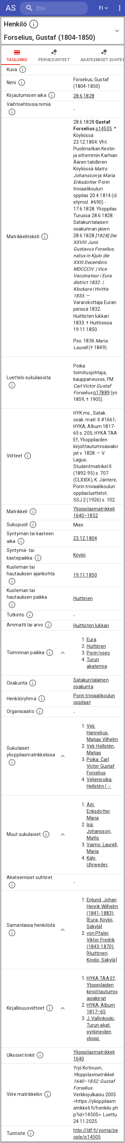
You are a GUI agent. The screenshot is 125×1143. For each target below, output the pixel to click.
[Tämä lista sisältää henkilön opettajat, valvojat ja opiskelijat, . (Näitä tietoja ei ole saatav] (12, 885)
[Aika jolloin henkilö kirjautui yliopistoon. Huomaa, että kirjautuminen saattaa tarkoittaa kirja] (51, 95)
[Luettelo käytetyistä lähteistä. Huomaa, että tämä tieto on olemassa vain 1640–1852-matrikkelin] (27, 455)
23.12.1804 (85, 538)
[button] (62, 30)
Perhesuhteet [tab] (54, 55)
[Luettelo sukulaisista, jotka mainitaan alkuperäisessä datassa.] (12, 385)
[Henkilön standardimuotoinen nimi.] (21, 82)
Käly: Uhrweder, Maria (97, 864)
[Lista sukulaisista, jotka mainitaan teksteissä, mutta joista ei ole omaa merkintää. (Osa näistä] (46, 834)
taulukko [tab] (17, 55)
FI (103, 8)
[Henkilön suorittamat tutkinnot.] (29, 614)
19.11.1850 (85, 575)
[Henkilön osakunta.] (32, 683)
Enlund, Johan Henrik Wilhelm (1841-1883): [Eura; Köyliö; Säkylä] (102, 913)
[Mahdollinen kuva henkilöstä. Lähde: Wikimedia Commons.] (22, 69)
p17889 (101, 392)
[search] (54, 8)
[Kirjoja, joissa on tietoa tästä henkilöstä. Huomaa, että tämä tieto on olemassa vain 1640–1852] (49, 1008)
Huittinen (83, 598)
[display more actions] (119, 8)
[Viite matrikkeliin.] (47, 1094)
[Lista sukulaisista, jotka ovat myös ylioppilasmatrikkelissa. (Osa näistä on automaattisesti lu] (12, 762)
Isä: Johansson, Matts (99, 831)
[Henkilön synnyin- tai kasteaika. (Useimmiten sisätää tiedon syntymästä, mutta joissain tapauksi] (21, 541)
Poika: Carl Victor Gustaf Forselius (101, 766)
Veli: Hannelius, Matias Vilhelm (102, 732)
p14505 (104, 128)
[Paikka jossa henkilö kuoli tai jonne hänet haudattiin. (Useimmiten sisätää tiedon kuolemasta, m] (12, 604)
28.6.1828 (83, 96)
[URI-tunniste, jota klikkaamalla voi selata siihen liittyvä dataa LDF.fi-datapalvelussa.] (30, 1133)
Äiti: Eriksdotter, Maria (99, 811)
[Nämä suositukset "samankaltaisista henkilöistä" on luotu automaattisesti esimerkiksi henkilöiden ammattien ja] (12, 932)
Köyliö (79, 555)
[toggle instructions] (33, 24)
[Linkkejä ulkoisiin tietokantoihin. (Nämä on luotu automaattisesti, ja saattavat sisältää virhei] (40, 1055)
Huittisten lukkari (91, 625)
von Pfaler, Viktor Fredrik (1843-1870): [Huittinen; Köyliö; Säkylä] (102, 947)
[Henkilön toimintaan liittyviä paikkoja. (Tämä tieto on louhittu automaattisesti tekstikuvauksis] (49, 652)
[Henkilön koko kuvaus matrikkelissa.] (44, 236)
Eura (92, 639)
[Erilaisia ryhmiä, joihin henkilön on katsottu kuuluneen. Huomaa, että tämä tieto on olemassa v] (41, 698)
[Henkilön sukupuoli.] (33, 524)
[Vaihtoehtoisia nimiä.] (12, 112)
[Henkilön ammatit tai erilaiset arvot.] (48, 624)
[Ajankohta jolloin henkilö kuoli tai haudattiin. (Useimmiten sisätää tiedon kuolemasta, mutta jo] (12, 581)
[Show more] (62, 653)
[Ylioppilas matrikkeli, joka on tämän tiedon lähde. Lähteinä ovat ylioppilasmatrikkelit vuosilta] (33, 511)
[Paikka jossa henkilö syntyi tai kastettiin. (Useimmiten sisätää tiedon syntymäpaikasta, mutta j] (38, 558)
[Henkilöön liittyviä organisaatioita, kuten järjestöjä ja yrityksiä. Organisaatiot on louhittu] (39, 711)
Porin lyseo (98, 653)
